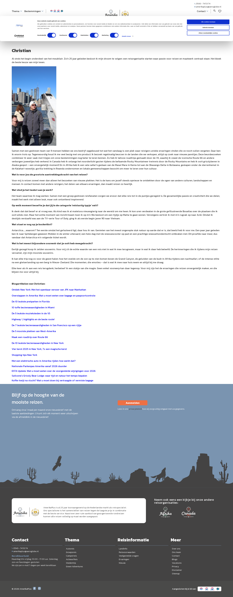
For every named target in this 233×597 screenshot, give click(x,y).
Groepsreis (71, 552)
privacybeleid (135, 409)
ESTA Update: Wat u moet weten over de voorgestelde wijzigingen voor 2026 (54, 371)
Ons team (176, 552)
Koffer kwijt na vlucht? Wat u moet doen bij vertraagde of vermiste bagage (52, 380)
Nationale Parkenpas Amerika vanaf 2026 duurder (39, 366)
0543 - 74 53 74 (20, 548)
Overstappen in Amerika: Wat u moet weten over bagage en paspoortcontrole (53, 295)
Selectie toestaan (208, 11)
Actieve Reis (72, 559)
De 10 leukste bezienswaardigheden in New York (38, 343)
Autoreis (70, 548)
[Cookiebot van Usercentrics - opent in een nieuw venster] (19, 20)
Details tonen (126, 20)
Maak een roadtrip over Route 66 (30, 337)
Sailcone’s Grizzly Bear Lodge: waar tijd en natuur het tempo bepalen (49, 375)
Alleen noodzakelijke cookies (208, 17)
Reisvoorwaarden (127, 552)
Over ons (176, 548)
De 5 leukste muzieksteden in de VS (31, 313)
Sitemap (176, 573)
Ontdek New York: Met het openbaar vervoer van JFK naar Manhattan (49, 289)
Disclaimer (177, 570)
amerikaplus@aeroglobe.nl (25, 551)
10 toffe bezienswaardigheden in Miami (33, 307)
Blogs (174, 559)
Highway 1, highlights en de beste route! (33, 319)
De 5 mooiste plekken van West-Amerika (34, 331)
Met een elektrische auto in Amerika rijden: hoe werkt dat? (43, 361)
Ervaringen (124, 559)
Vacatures (177, 563)
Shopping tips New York (24, 355)
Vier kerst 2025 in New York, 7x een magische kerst (39, 349)
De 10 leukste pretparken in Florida (31, 301)
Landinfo (123, 548)
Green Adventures (74, 566)
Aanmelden (133, 403)
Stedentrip (71, 563)
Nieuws (122, 563)
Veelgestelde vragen (129, 555)
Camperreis (71, 555)
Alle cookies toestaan (208, 6)
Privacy (175, 566)
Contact (176, 555)
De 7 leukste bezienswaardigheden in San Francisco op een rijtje (46, 325)
